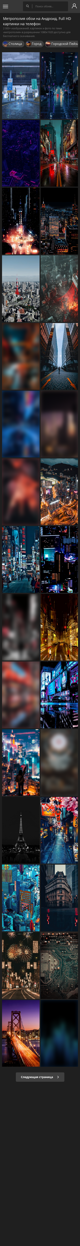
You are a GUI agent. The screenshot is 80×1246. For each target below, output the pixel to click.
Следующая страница (40, 1077)
